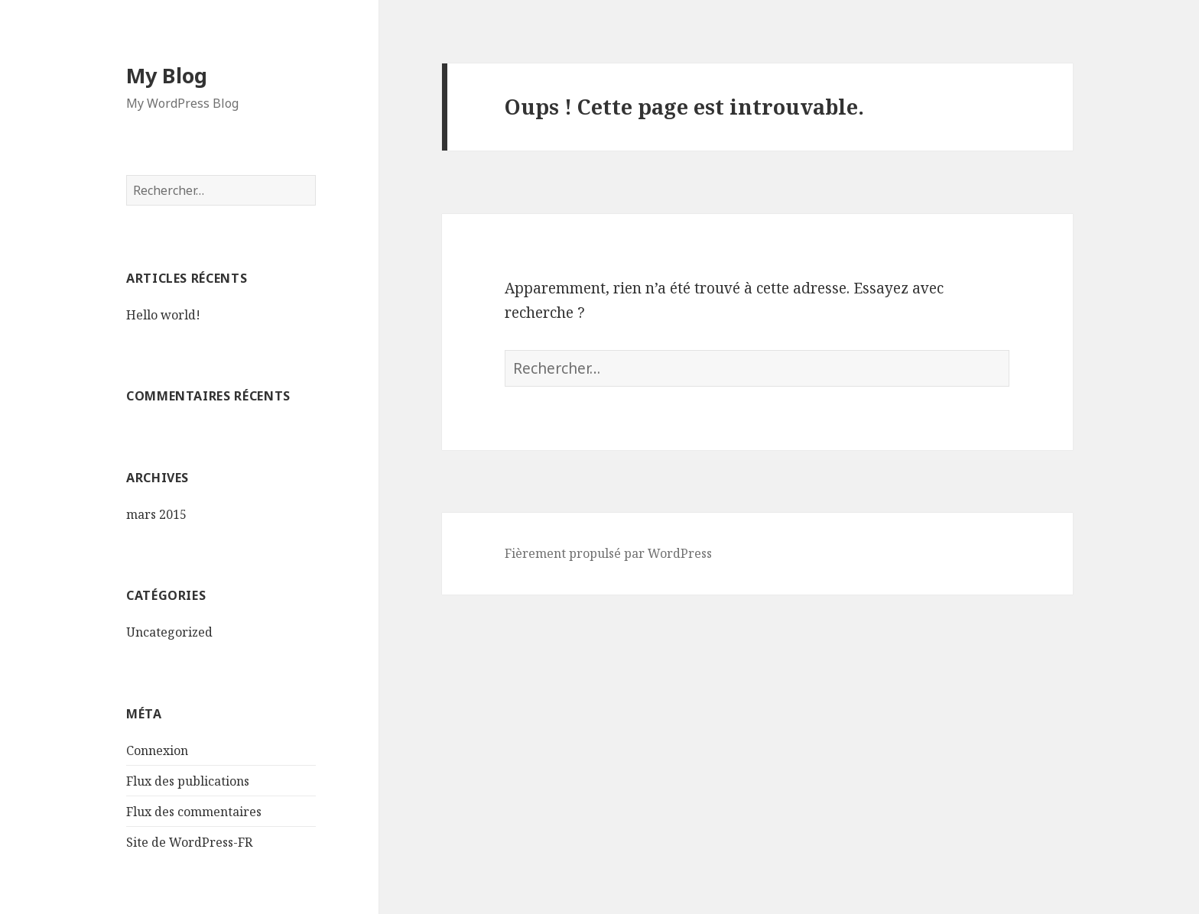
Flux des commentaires (194, 811)
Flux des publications (187, 781)
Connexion (157, 750)
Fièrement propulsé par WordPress (608, 553)
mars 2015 (156, 514)
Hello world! (163, 314)
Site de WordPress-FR (189, 842)
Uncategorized (169, 632)
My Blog (166, 75)
